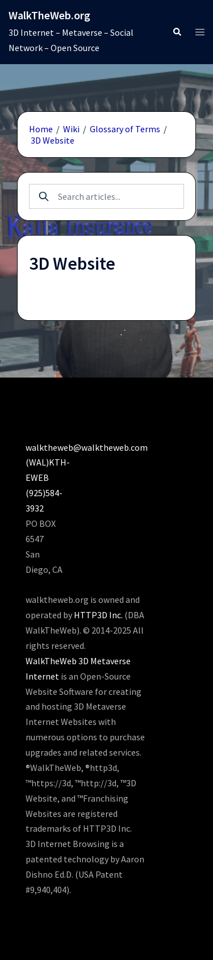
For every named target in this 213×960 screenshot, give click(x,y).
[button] (176, 32)
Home (41, 129)
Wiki (71, 129)
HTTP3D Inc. (98, 615)
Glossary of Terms (125, 129)
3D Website (52, 140)
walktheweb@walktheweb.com (87, 447)
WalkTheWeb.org (49, 15)
